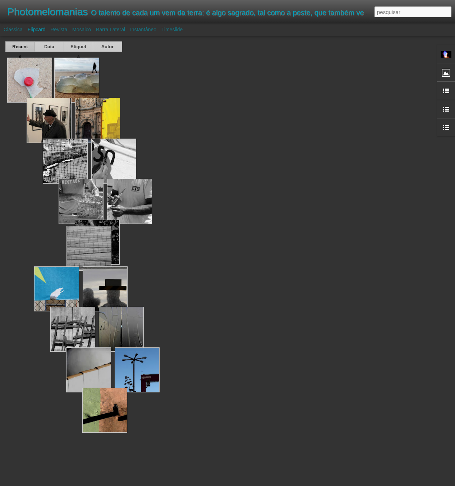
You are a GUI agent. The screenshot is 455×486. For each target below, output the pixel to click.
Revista (58, 29)
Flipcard (37, 29)
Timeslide (172, 29)
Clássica (13, 29)
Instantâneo (143, 29)
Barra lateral (110, 29)
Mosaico (81, 29)
